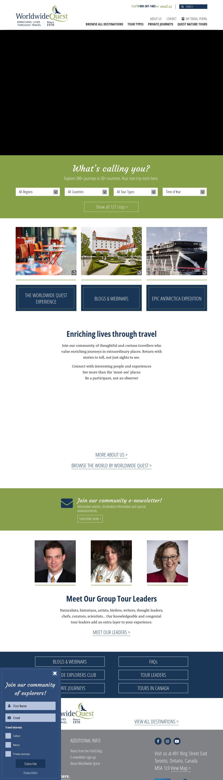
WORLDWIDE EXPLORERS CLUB (70, 674)
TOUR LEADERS (153, 674)
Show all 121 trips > (112, 207)
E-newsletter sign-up (83, 757)
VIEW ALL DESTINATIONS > (156, 721)
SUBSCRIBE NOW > (90, 518)
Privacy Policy (30, 772)
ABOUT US (156, 18)
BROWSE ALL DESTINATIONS (104, 24)
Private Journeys (21, 753)
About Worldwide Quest (85, 763)
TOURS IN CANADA (153, 688)
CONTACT (171, 18)
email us (166, 6)
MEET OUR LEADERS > (111, 632)
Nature (16, 744)
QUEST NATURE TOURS (192, 24)
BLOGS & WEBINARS (70, 661)
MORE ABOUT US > (111, 454)
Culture (16, 735)
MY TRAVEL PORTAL (194, 18)
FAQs (153, 661)
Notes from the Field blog (86, 750)
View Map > (181, 767)
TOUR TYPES (136, 24)
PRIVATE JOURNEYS (160, 24)
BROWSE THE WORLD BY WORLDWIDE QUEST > (111, 465)
